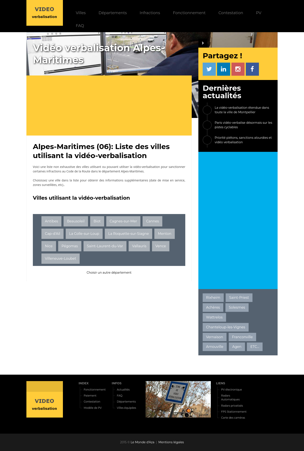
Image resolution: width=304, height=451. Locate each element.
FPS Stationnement (233, 411)
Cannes (152, 221)
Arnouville (214, 347)
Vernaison (214, 337)
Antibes (51, 221)
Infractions (150, 13)
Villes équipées (126, 407)
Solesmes (237, 307)
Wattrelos (214, 317)
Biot (97, 221)
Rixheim (213, 298)
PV (258, 13)
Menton (164, 234)
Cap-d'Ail (52, 234)
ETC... (254, 347)
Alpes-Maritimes (132, 171)
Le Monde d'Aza (142, 442)
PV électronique (231, 389)
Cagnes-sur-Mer (123, 221)
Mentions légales (171, 442)
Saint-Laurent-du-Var (105, 246)
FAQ (80, 25)
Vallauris (139, 246)
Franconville (242, 337)
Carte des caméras (233, 417)
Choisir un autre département (109, 273)
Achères (213, 307)
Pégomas (70, 246)
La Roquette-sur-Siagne (128, 234)
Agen (237, 347)
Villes (81, 13)
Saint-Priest (239, 298)
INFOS (117, 383)
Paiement (90, 395)
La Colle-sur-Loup (84, 234)
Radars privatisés (232, 405)
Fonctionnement (189, 13)
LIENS (220, 383)
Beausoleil (76, 221)
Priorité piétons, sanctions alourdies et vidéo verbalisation (243, 140)
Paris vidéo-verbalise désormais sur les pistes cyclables (243, 125)
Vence (160, 246)
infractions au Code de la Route (68, 171)
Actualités (123, 389)
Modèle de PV (93, 407)
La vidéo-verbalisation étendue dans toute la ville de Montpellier (242, 110)
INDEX (84, 383)
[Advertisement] (112, 105)
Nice (49, 246)
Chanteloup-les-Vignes (225, 327)
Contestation (231, 13)
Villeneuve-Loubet (60, 258)
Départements (113, 13)
